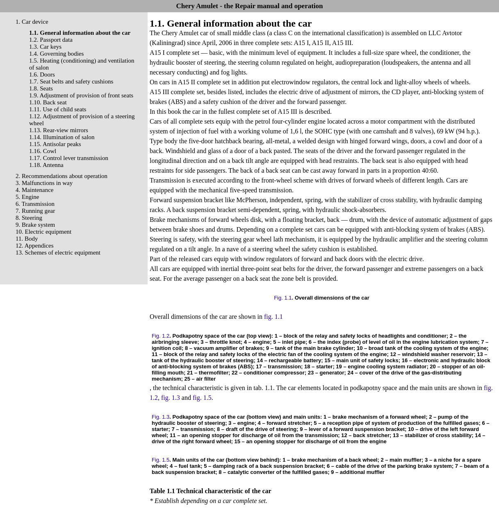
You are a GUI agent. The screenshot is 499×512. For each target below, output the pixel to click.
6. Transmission (35, 204)
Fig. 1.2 (160, 336)
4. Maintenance (34, 190)
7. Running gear (35, 211)
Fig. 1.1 (283, 298)
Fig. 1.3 (160, 417)
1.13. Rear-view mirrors (58, 130)
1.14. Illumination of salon (62, 137)
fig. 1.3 (170, 397)
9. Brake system (35, 224)
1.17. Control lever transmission (68, 158)
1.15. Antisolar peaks (55, 144)
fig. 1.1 (273, 316)
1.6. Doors (42, 74)
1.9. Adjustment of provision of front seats (81, 95)
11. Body (27, 238)
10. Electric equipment (43, 231)
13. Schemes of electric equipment (58, 252)
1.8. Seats (41, 88)
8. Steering (29, 217)
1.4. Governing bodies (56, 53)
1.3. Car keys (45, 46)
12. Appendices (34, 245)
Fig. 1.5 (160, 460)
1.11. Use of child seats (57, 109)
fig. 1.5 (202, 397)
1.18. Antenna (46, 165)
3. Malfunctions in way (44, 183)
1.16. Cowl (42, 151)
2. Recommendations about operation (61, 176)
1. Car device (32, 21)
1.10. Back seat (48, 102)
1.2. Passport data (51, 39)
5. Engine (27, 197)
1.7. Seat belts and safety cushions (71, 81)
